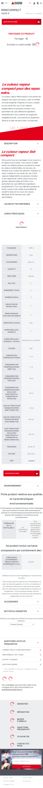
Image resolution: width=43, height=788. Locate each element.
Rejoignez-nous (9, 784)
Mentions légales (9, 781)
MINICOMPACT (21, 227)
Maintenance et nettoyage (12, 655)
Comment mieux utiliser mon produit (16, 650)
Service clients (28, 778)
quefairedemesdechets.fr (12, 689)
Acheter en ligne (10, 22)
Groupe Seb (26, 781)
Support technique (10, 660)
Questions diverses (9, 664)
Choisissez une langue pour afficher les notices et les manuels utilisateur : (21, 620)
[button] (34, 3)
